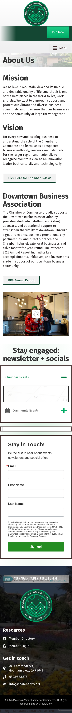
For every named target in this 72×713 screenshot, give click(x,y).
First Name (16, 485)
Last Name (16, 503)
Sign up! (36, 546)
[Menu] (60, 48)
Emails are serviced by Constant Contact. (27, 536)
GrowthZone (46, 703)
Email (12, 466)
